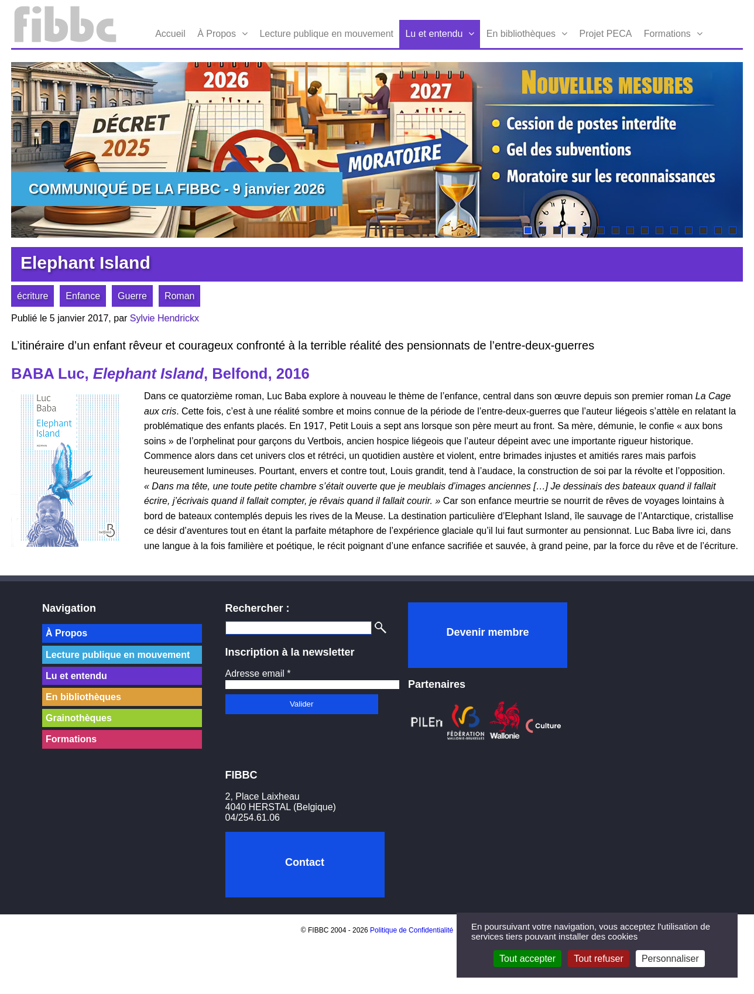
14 (718, 230)
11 (674, 230)
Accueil (170, 34)
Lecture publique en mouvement (326, 34)
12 (689, 230)
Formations (667, 34)
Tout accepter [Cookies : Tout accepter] (527, 959)
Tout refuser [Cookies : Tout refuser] (598, 959)
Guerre (132, 296)
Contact (304, 862)
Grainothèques (79, 718)
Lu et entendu (433, 34)
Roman (179, 296)
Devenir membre (487, 632)
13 (703, 230)
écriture (32, 296)
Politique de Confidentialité (411, 930)
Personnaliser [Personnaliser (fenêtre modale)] (670, 959)
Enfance (83, 296)
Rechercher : (257, 608)
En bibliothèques (521, 34)
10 (659, 230)
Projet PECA (606, 34)
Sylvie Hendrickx (164, 318)
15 (732, 230)
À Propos (216, 34)
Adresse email (258, 673)
